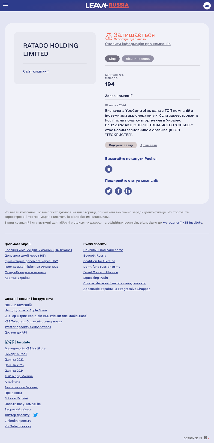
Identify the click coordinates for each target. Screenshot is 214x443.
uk (207, 5)
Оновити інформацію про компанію (138, 44)
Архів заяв (148, 145)
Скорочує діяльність (134, 36)
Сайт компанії (35, 71)
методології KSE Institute (182, 222)
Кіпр (112, 58)
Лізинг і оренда (138, 58)
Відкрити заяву (121, 145)
